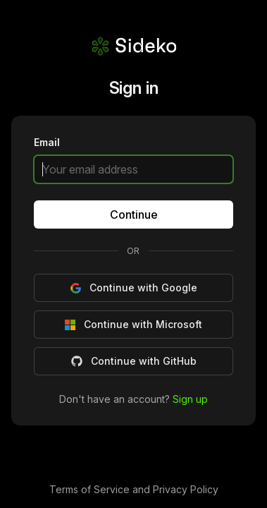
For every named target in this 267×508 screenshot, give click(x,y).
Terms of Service (90, 489)
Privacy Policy (185, 489)
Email (47, 143)
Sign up (190, 398)
